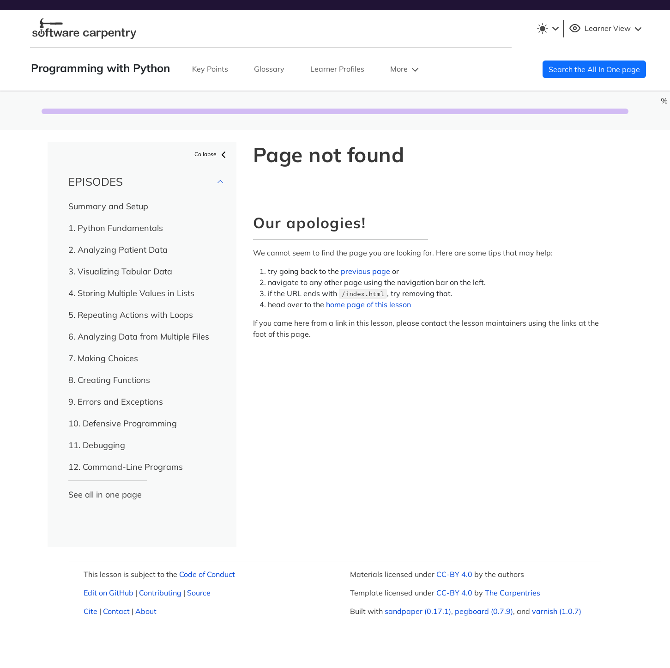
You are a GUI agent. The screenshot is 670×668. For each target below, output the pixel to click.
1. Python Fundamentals (115, 228)
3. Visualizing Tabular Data (120, 271)
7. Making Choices (103, 358)
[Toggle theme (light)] (547, 28)
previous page (365, 271)
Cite (90, 611)
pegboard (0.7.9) (484, 611)
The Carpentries (512, 592)
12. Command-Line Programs (125, 467)
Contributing (160, 592)
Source (199, 592)
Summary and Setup (108, 206)
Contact (116, 611)
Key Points (210, 68)
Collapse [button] (211, 154)
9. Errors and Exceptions (115, 401)
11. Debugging (96, 445)
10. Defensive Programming (122, 423)
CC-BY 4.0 (454, 574)
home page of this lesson (368, 304)
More (405, 69)
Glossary (269, 68)
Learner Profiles (337, 68)
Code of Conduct (207, 574)
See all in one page (105, 494)
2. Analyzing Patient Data (118, 249)
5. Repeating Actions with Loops (130, 315)
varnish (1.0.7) (556, 611)
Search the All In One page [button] (594, 69)
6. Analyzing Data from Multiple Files (138, 336)
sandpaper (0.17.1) (418, 611)
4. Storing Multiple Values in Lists (131, 293)
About (146, 611)
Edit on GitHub (108, 592)
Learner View (606, 29)
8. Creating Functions (109, 380)
